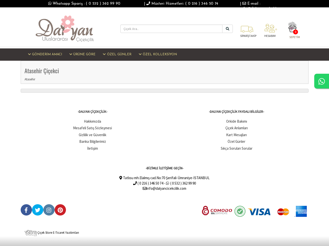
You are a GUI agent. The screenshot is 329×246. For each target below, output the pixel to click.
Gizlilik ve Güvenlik (92, 134)
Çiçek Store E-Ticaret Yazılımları (51, 233)
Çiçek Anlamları (236, 128)
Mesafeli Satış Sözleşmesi (92, 128)
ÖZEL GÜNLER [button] (117, 54)
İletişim (92, 148)
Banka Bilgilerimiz (92, 141)
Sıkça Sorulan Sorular (236, 148)
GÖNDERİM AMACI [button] (45, 54)
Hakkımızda (92, 121)
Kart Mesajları (236, 134)
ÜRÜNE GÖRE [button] (82, 54)
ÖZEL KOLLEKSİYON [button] (158, 54)
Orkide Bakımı (236, 121)
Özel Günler (236, 141)
